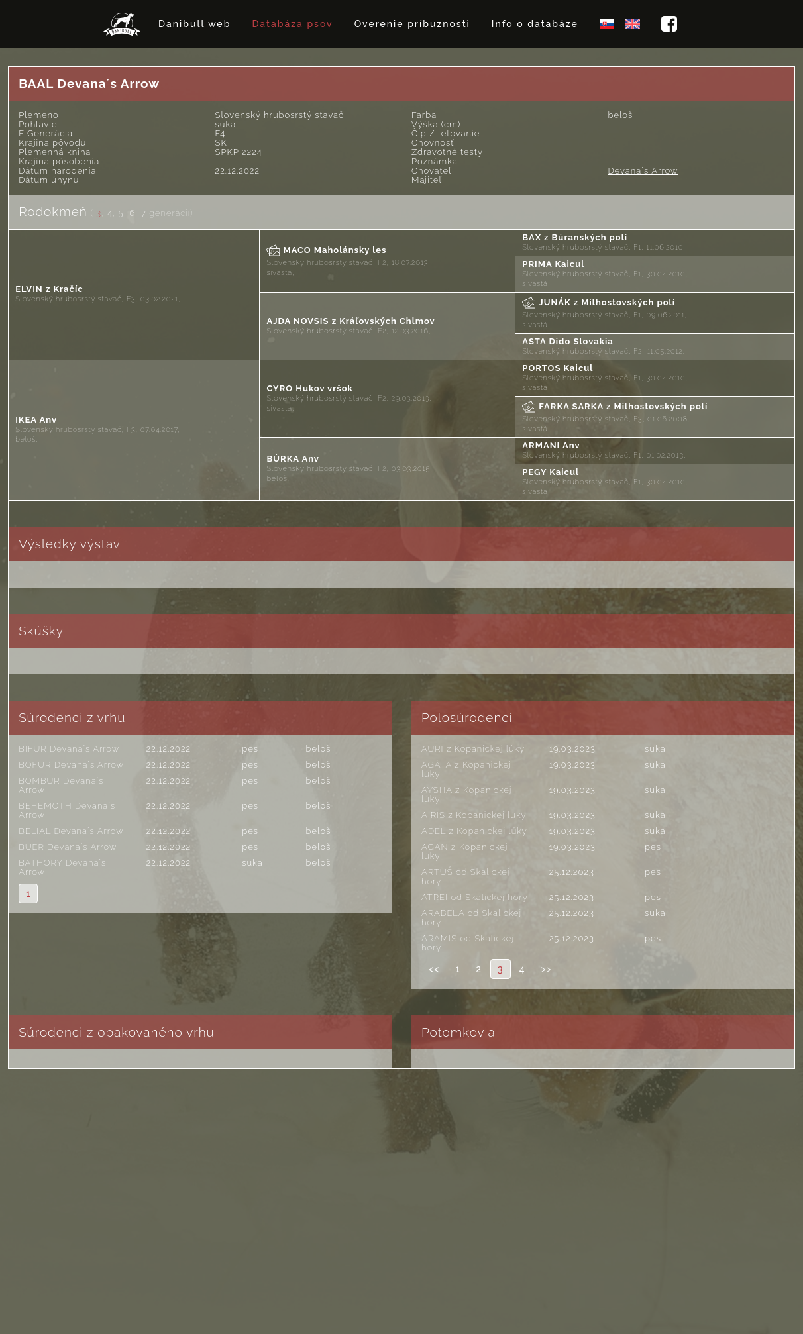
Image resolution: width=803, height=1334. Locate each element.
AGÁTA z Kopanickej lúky (466, 769)
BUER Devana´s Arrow (68, 847)
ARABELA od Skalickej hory (471, 917)
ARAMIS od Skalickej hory (467, 942)
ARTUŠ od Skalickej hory (465, 876)
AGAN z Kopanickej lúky (464, 851)
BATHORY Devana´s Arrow (62, 867)
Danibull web (194, 24)
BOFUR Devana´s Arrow (71, 765)
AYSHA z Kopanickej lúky (466, 794)
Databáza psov (292, 24)
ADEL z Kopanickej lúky (474, 831)
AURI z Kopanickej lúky (473, 749)
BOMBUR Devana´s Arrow (61, 785)
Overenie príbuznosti (412, 24)
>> (546, 969)
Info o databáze (535, 24)
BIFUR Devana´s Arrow (69, 749)
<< (434, 969)
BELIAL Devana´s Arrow (71, 831)
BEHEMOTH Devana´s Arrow (67, 810)
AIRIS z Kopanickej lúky (474, 815)
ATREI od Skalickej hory (474, 897)
